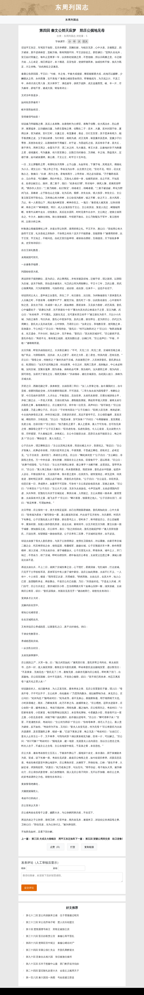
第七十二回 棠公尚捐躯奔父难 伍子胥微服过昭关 (52, 915)
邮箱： (56, 868)
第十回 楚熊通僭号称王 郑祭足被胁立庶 (47, 929)
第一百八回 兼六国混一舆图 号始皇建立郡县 (50, 977)
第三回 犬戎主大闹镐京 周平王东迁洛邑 (53, 838)
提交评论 (29, 887)
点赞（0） (55, 847)
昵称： (24, 868)
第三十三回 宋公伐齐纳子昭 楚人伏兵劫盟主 (50, 922)
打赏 (72, 847)
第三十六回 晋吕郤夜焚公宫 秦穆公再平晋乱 (50, 936)
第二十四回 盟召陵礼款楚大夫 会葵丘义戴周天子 (52, 970)
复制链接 (89, 847)
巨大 (85, 41)
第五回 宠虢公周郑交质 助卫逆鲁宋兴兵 (107, 838)
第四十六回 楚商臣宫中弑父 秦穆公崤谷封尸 (50, 943)
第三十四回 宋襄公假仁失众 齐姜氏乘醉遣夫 (50, 950)
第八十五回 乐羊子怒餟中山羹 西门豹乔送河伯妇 (52, 963)
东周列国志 (72, 19)
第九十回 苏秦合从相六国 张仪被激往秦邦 (49, 956)
